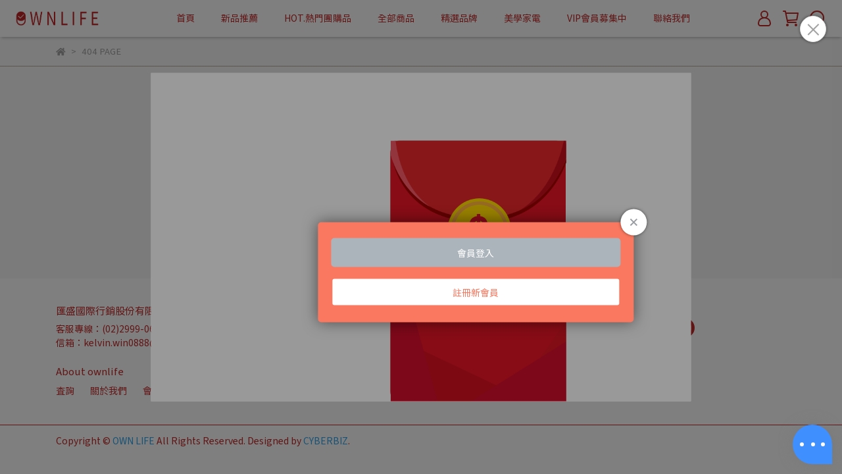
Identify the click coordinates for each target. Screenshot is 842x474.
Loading (421, 237)
